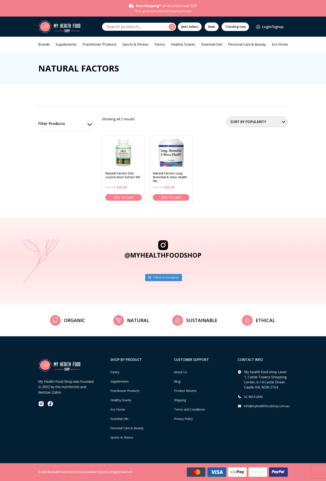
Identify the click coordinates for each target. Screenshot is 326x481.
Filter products (51, 123)
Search (172, 26)
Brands (44, 44)
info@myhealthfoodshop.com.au (270, 406)
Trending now (235, 27)
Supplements (66, 44)
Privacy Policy (184, 418)
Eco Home (280, 44)
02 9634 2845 (254, 396)
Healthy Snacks (183, 44)
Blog (177, 381)
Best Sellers (189, 27)
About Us (181, 372)
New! (211, 27)
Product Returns (187, 390)
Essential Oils (211, 44)
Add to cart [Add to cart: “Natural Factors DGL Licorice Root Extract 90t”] (124, 197)
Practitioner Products (100, 44)
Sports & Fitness (135, 44)
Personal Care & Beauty (247, 44)
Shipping (181, 400)
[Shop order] (257, 121)
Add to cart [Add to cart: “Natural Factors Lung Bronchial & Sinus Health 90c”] (171, 197)
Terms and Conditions (191, 409)
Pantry (160, 44)
